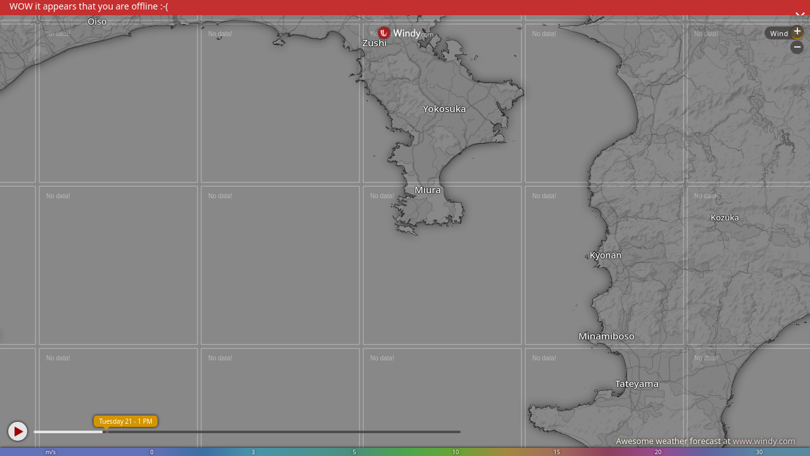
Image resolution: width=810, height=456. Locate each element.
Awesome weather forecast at (705, 440)
